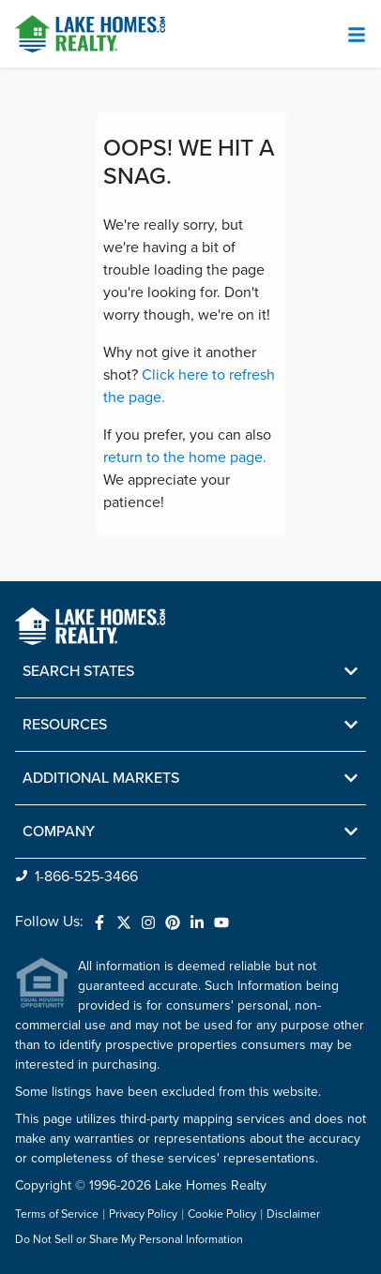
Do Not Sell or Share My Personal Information (129, 1240)
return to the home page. (185, 457)
